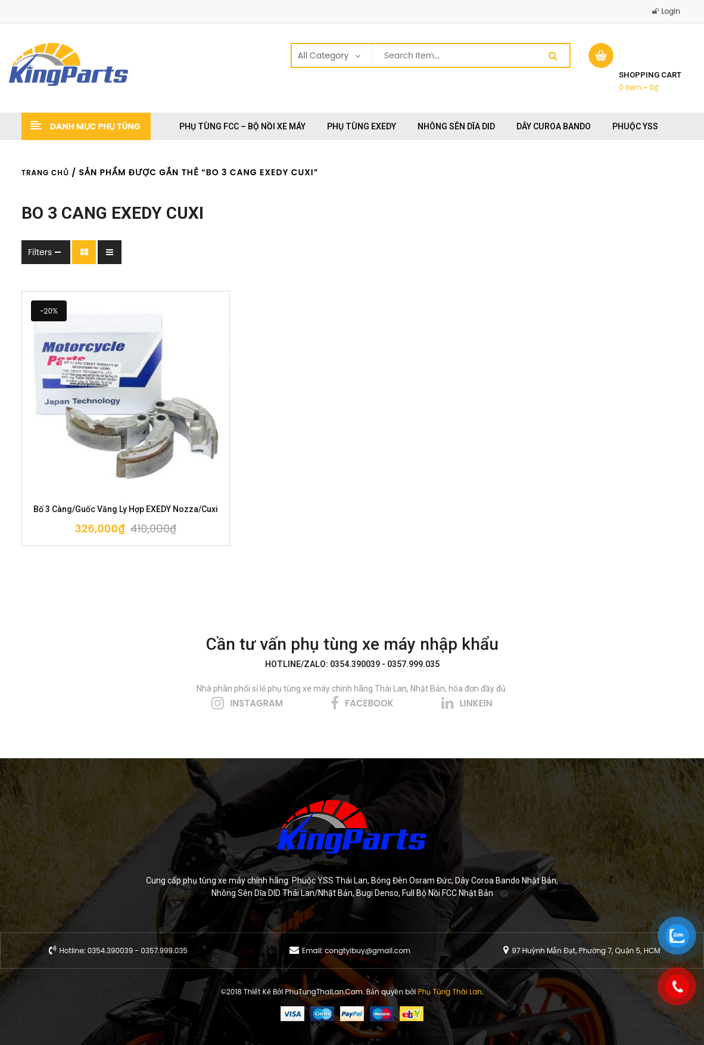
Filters (40, 252)
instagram (256, 703)
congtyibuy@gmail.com (367, 950)
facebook (369, 703)
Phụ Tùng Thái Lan (450, 992)
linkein (476, 703)
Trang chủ (45, 173)
